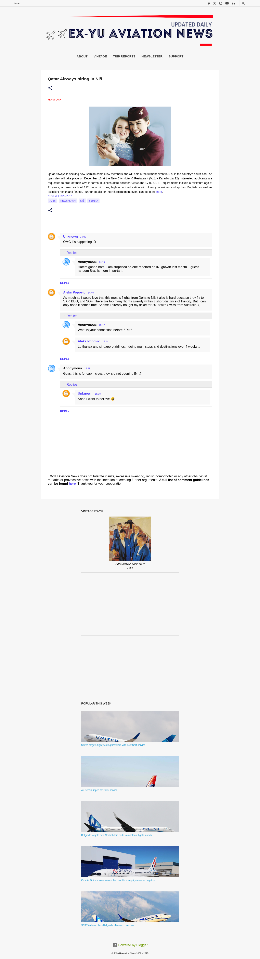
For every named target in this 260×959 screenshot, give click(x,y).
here (159, 191)
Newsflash (68, 200)
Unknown (70, 236)
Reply (64, 283)
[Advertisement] (130, 604)
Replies (72, 253)
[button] (50, 88)
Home (16, 3)
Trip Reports (124, 56)
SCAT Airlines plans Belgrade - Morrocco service (107, 925)
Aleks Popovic (74, 292)
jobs (52, 200)
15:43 (87, 368)
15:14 (105, 341)
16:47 (102, 325)
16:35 (98, 393)
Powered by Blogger (130, 945)
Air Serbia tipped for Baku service (99, 790)
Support (176, 56)
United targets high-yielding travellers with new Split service (113, 745)
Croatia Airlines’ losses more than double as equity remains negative (118, 880)
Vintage (100, 56)
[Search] (243, 3)
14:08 (83, 236)
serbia (93, 200)
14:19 (102, 262)
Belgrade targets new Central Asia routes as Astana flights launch (116, 835)
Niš (82, 200)
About (82, 56)
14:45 (91, 292)
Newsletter (152, 56)
